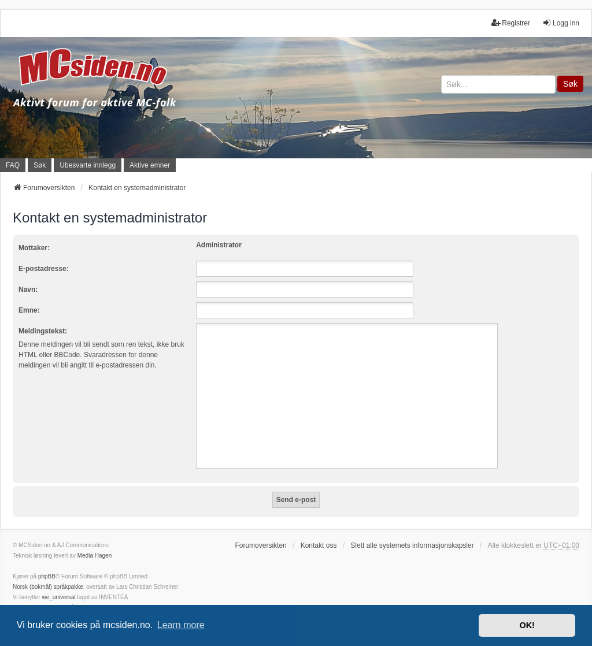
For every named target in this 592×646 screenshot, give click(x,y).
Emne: (29, 310)
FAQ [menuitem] (13, 165)
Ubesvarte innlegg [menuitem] (88, 165)
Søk (570, 83)
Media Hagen (94, 555)
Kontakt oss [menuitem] (319, 545)
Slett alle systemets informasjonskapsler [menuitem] (411, 545)
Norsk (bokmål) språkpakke (48, 587)
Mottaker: (34, 248)
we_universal (58, 597)
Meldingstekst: (42, 331)
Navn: (28, 289)
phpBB (47, 576)
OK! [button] (526, 625)
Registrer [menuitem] (510, 22)
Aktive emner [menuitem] (150, 165)
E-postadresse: (43, 269)
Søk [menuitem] (40, 165)
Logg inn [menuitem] (560, 22)
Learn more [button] (181, 625)
